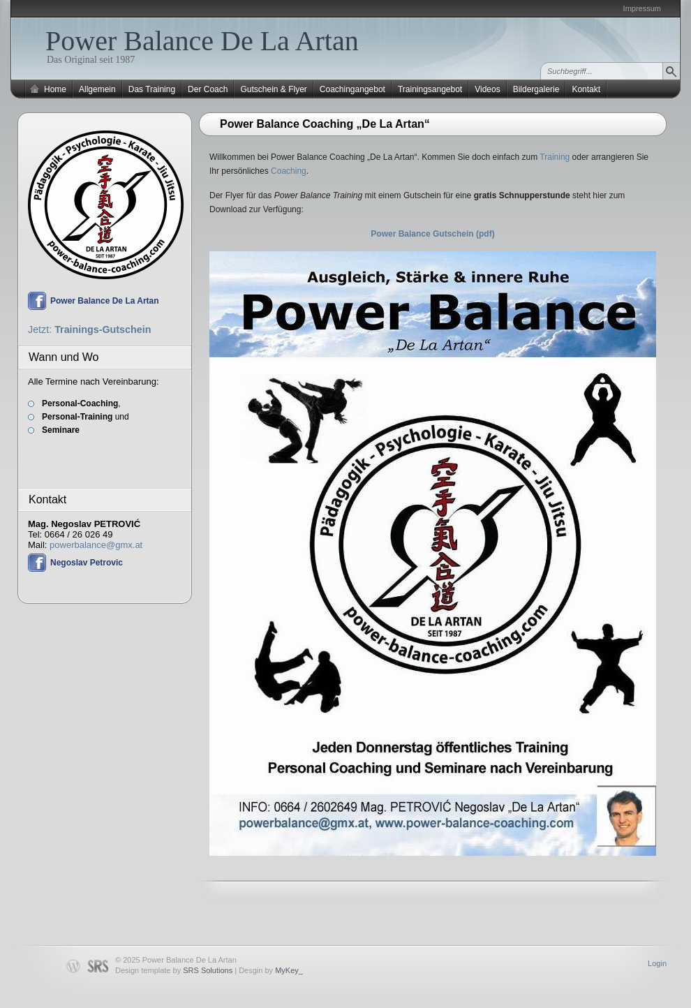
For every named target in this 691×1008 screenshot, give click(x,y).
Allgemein (97, 89)
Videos (487, 89)
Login (657, 963)
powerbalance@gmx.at (96, 545)
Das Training (151, 89)
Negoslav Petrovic (86, 563)
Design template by (173, 970)
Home (55, 89)
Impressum (642, 8)
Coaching (288, 171)
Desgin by (271, 970)
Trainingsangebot (430, 89)
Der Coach (208, 89)
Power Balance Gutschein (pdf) (432, 234)
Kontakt (586, 89)
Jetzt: (89, 329)
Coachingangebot (352, 89)
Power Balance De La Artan (202, 41)
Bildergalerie (536, 89)
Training (555, 157)
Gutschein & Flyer (273, 89)
